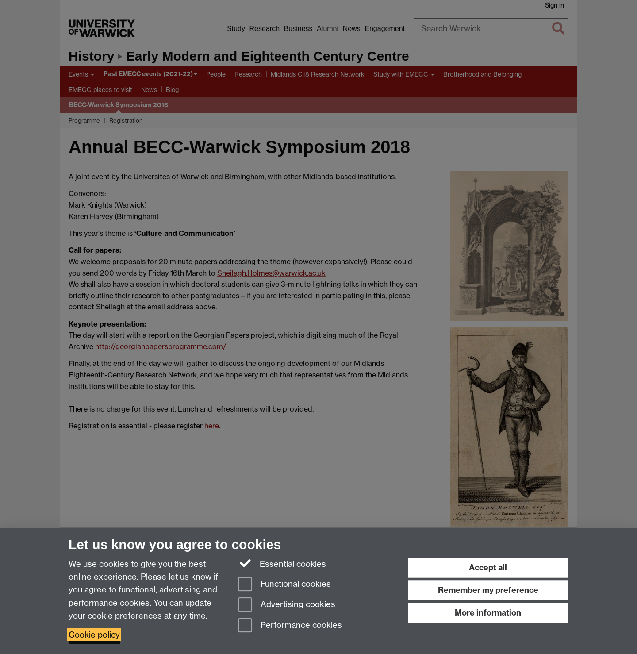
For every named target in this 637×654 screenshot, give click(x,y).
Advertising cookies (286, 605)
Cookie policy (94, 635)
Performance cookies (290, 626)
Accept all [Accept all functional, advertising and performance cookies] (488, 567)
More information (488, 613)
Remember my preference (488, 590)
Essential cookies (282, 563)
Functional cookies (284, 585)
